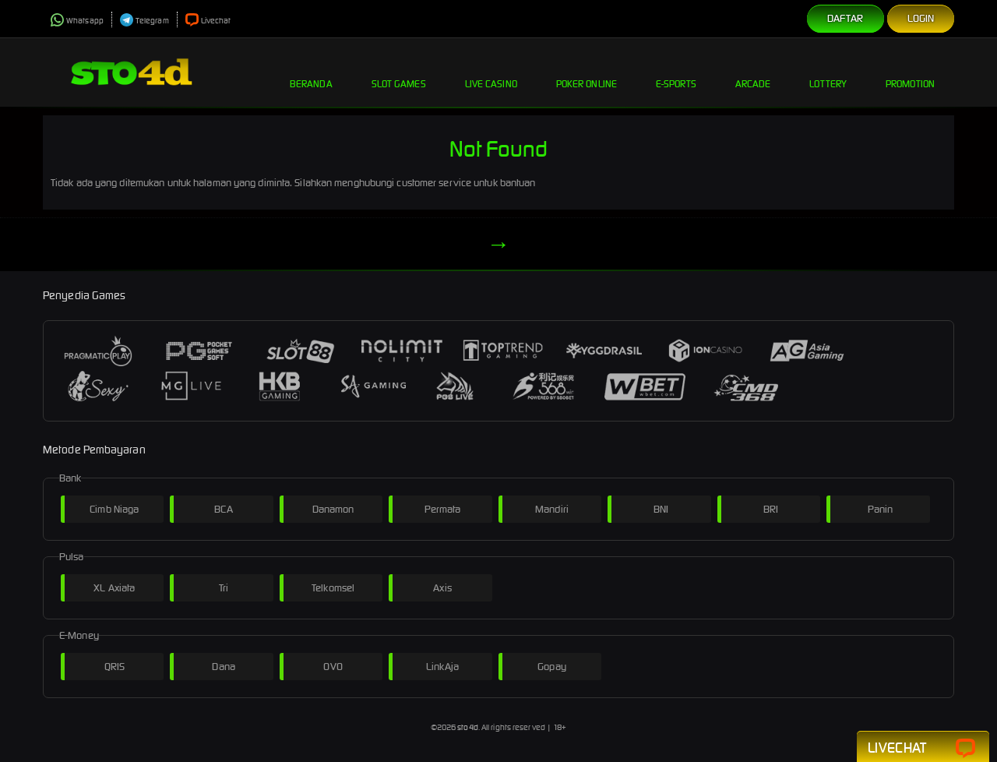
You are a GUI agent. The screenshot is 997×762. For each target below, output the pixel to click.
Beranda (311, 72)
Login (921, 18)
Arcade (753, 72)
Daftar (845, 18)
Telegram (144, 21)
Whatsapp (77, 21)
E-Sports (676, 72)
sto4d (467, 727)
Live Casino (491, 72)
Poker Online (586, 72)
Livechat (208, 21)
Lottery (828, 72)
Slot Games (399, 72)
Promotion (910, 72)
